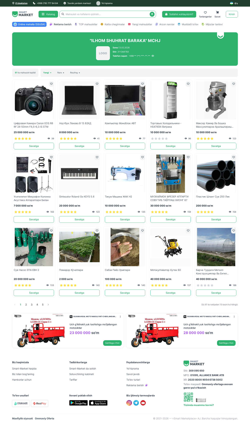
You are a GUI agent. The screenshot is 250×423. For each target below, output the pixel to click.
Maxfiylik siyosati (22, 418)
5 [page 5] (43, 304)
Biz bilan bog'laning (23, 374)
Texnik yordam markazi (77, 3)
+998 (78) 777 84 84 (45, 3)
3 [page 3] (31, 304)
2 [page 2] (26, 304)
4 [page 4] (37, 304)
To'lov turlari (133, 379)
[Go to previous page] (15, 304)
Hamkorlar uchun (21, 379)
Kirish (232, 14)
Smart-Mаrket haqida (24, 368)
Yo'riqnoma (104, 3)
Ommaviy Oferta (44, 418)
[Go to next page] (48, 304)
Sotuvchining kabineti (81, 374)
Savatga (34, 145)
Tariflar (73, 379)
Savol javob (133, 374)
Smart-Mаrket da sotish (82, 368)
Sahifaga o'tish (112, 343)
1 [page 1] (20, 304)
